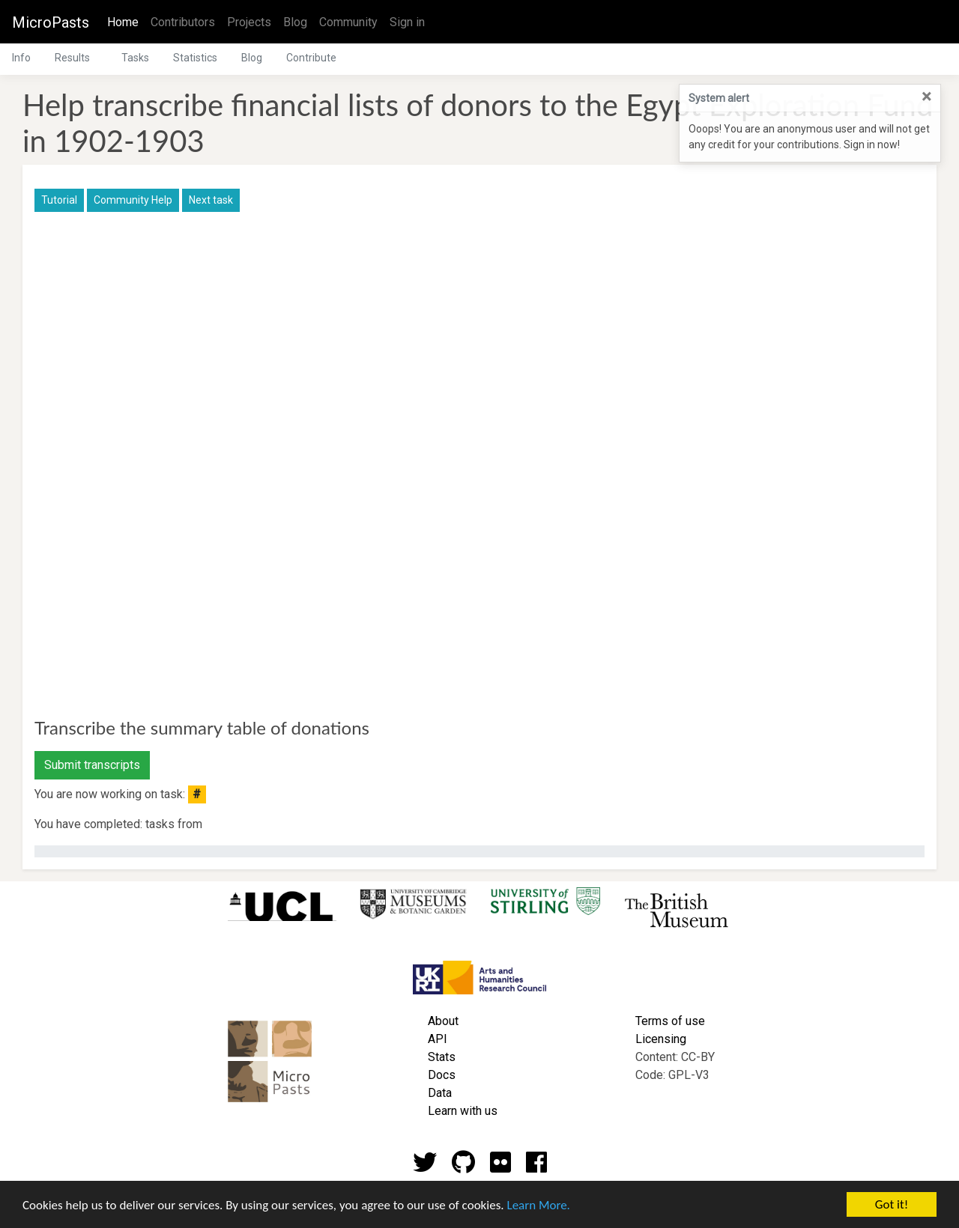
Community (348, 22)
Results (72, 58)
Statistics (195, 58)
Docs (442, 1075)
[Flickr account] (500, 1167)
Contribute (311, 58)
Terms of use (670, 1021)
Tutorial (59, 200)
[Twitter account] (425, 1167)
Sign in (407, 22)
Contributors (183, 22)
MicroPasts (50, 22)
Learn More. (537, 1206)
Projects (249, 22)
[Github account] (463, 1167)
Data (440, 1093)
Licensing (660, 1039)
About (443, 1021)
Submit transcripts (92, 765)
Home (126, 21)
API (437, 1039)
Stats (442, 1057)
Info (21, 58)
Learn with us (462, 1111)
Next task (211, 200)
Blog (295, 22)
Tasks (135, 58)
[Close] (926, 97)
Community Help (133, 200)
